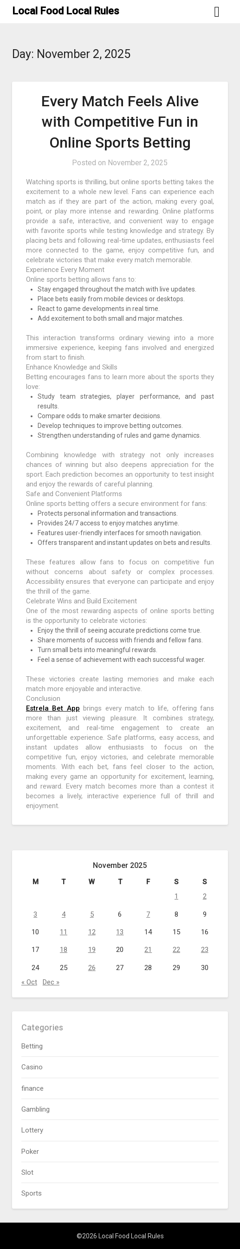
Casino (32, 1067)
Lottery (32, 1130)
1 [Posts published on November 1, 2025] (176, 896)
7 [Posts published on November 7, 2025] (148, 914)
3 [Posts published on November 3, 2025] (35, 914)
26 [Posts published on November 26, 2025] (92, 968)
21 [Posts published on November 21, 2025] (148, 949)
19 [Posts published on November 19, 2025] (92, 949)
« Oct (29, 982)
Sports (31, 1193)
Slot (27, 1172)
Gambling (35, 1109)
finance (32, 1088)
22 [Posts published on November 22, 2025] (176, 949)
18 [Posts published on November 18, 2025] (63, 949)
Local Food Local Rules (65, 11)
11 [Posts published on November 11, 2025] (63, 932)
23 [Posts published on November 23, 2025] (204, 949)
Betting (32, 1046)
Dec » (51, 982)
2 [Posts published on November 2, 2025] (205, 896)
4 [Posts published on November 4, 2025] (63, 914)
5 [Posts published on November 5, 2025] (92, 914)
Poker (30, 1151)
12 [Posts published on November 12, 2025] (92, 932)
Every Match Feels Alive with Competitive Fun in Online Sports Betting (120, 122)
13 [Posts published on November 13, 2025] (119, 932)
